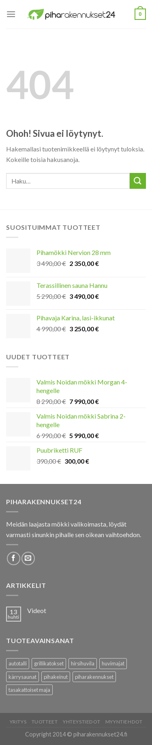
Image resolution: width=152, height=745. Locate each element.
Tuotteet (45, 722)
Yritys (18, 722)
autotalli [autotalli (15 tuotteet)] (18, 663)
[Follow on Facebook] (13, 558)
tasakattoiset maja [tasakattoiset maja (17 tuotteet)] (29, 690)
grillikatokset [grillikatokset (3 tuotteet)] (49, 663)
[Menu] (11, 14)
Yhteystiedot (81, 722)
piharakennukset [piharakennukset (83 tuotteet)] (94, 677)
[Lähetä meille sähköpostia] (28, 558)
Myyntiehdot (124, 722)
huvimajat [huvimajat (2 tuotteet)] (113, 663)
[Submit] (138, 181)
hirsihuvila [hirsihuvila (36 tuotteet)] (82, 663)
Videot (36, 610)
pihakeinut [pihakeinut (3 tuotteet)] (56, 677)
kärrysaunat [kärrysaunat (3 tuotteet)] (22, 677)
